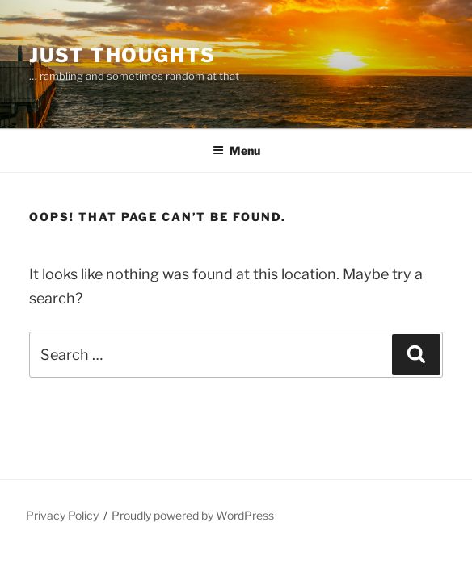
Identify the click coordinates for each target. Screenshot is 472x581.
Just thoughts (122, 55)
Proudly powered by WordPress (193, 515)
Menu (236, 150)
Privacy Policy (62, 515)
